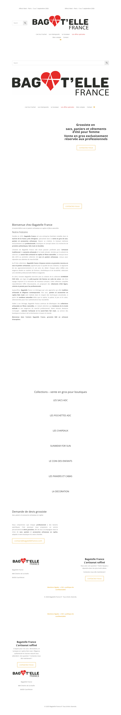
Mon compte (57, 37)
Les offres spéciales (78, 34)
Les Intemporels (54, 34)
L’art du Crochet (41, 34)
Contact (65, 37)
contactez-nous (86, 147)
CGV (62, 587)
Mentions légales (53, 587)
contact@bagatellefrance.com (28, 540)
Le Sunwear (66, 34)
